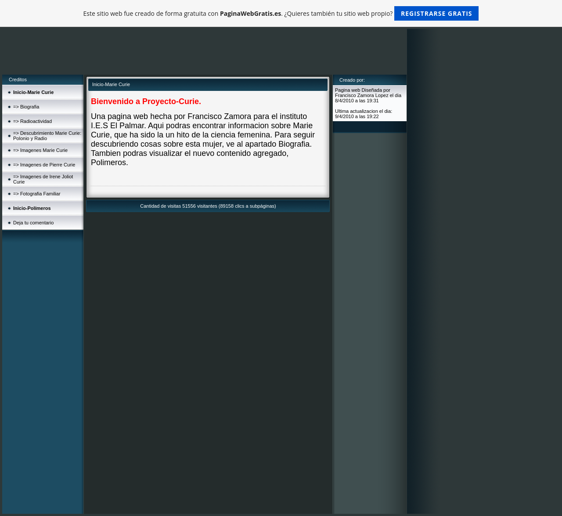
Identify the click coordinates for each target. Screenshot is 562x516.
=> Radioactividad (32, 121)
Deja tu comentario (33, 222)
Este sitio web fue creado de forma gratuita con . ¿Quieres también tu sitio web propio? (281, 13)
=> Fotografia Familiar (37, 193)
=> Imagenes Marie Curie (40, 150)
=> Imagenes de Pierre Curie (44, 164)
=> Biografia (26, 106)
